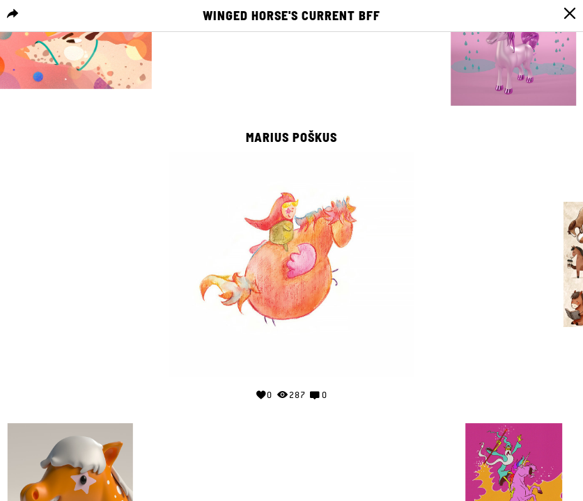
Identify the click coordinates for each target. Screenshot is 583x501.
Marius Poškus (291, 138)
